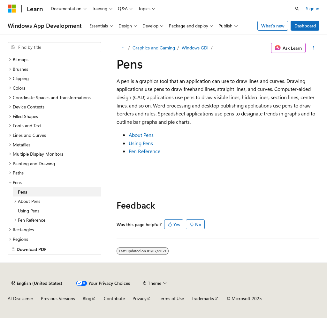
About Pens (141, 134)
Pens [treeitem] (22, 192)
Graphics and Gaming (154, 48)
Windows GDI (195, 48)
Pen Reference (144, 151)
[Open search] (297, 8)
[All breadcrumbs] (122, 48)
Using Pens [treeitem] (28, 211)
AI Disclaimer (20, 298)
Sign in (312, 8)
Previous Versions (58, 298)
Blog (87, 298)
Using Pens (141, 143)
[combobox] (54, 47)
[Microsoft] (12, 8)
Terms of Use (171, 298)
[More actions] (313, 48)
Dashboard (305, 26)
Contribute (114, 298)
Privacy (140, 298)
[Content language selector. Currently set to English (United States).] (37, 283)
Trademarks (203, 298)
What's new (273, 26)
